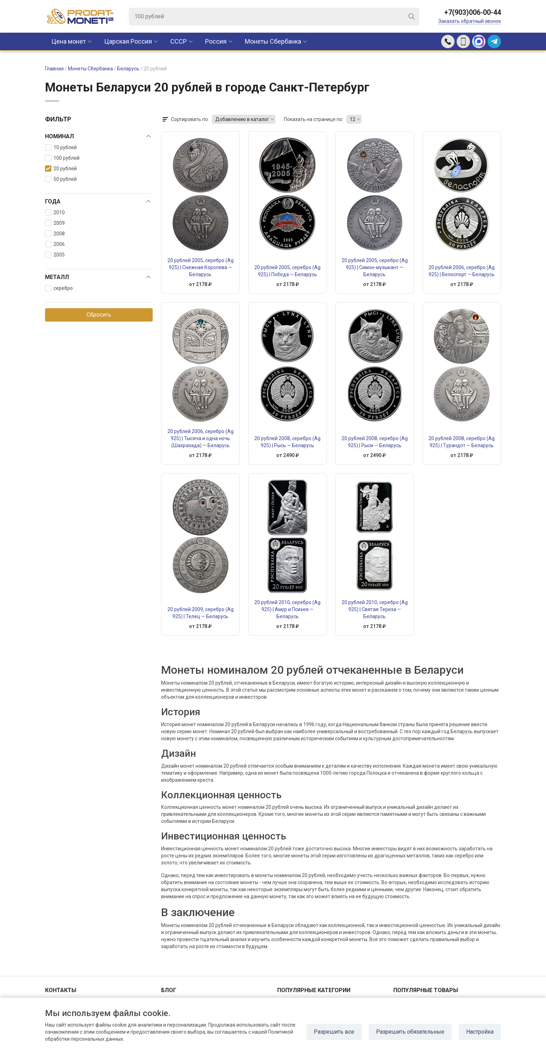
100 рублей (62, 158)
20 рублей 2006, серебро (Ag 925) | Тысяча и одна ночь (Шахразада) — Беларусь (200, 438)
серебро (59, 288)
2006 (55, 244)
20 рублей (61, 168)
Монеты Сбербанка (273, 41)
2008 (55, 233)
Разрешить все (334, 1031)
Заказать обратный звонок (469, 21)
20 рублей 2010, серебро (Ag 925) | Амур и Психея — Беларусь (287, 609)
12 (352, 119)
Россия (216, 41)
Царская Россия (128, 41)
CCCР (178, 41)
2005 (55, 255)
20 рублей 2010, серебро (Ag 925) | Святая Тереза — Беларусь (375, 609)
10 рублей (61, 147)
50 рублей (61, 179)
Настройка (480, 1031)
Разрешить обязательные (410, 1031)
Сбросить (99, 314)
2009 (55, 223)
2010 (55, 212)
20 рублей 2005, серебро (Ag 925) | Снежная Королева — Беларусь (200, 267)
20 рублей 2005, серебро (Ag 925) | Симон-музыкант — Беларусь (375, 267)
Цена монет (68, 41)
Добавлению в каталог (242, 119)
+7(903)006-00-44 (472, 12)
